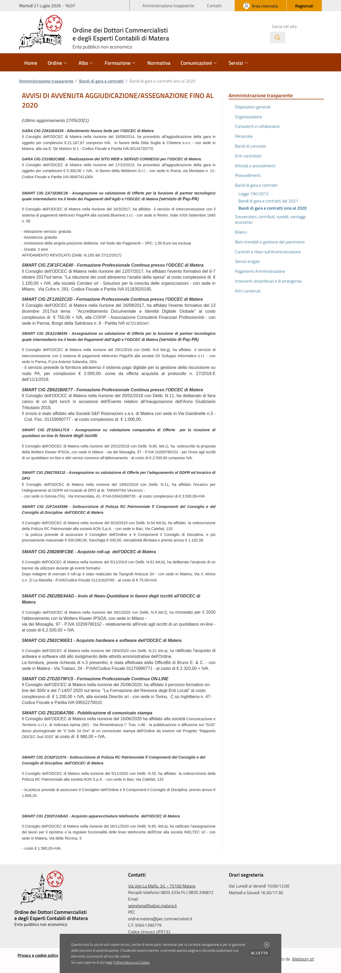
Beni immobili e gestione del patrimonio (270, 242)
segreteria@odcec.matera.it (152, 905)
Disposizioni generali (252, 107)
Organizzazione (248, 116)
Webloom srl (303, 959)
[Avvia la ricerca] (277, 37)
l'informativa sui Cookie (131, 962)
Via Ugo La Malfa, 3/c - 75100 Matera (161, 886)
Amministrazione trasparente (168, 5)
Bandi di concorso (250, 146)
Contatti (214, 5)
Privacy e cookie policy (38, 955)
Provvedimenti (248, 175)
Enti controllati (248, 156)
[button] (266, 945)
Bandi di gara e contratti (101, 81)
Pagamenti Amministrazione (260, 271)
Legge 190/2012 (253, 193)
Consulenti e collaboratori (257, 126)
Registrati (304, 6)
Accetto (260, 953)
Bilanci (241, 232)
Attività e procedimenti (255, 165)
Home (30, 63)
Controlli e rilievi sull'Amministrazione (268, 252)
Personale (244, 136)
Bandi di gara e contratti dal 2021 (268, 201)
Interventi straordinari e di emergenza (268, 281)
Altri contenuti (248, 291)
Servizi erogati (247, 261)
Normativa (158, 63)
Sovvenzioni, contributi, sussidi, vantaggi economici (270, 219)
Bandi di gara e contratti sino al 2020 (272, 208)
